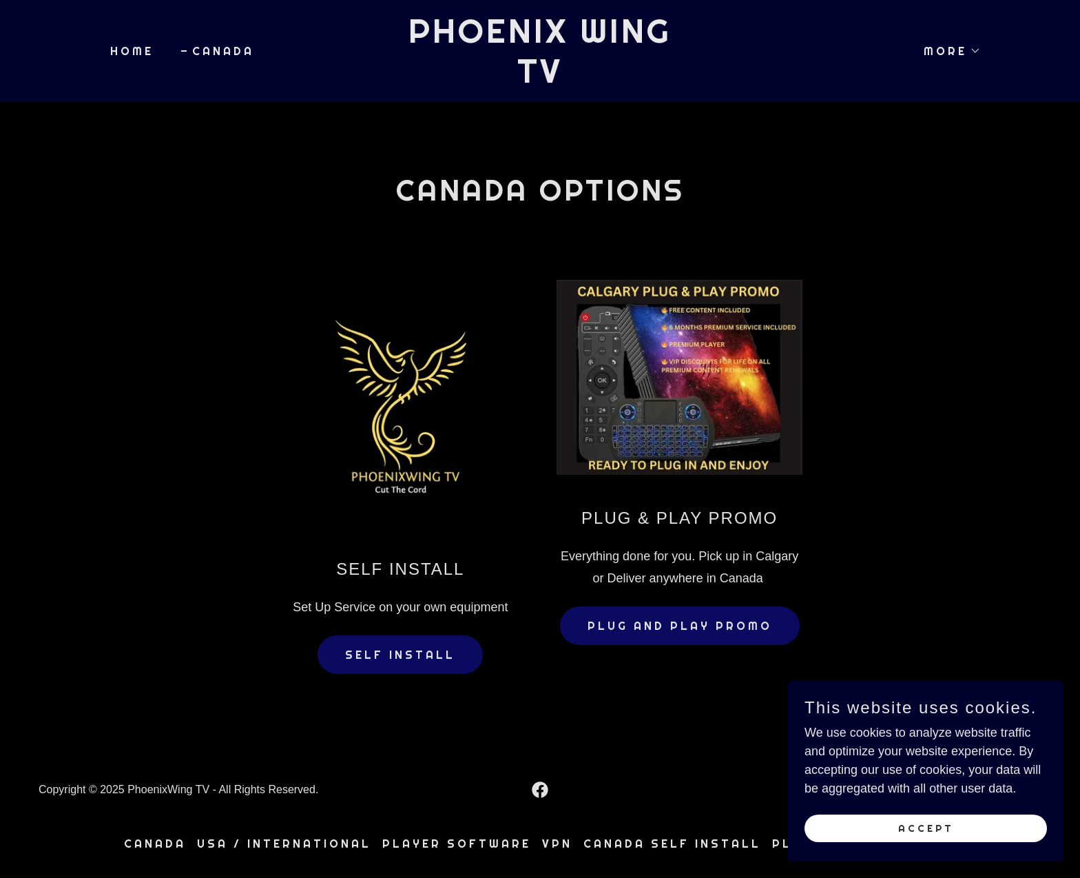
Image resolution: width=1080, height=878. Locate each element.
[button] (947, 51)
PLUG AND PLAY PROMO (680, 626)
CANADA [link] (223, 51)
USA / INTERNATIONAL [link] (284, 843)
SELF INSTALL (400, 655)
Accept (926, 828)
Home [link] (132, 51)
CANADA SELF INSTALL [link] (672, 843)
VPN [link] (557, 843)
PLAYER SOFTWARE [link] (456, 843)
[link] (540, 78)
